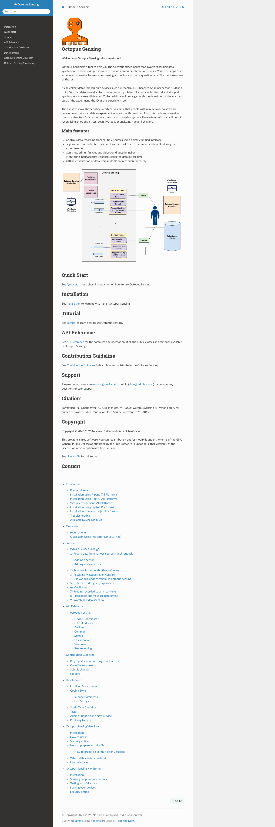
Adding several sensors (88, 564)
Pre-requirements (81, 490)
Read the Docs (125, 820)
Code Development (82, 665)
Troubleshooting (80, 515)
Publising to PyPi (80, 720)
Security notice (79, 741)
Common (80, 631)
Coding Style (78, 690)
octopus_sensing (80, 612)
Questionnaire (83, 640)
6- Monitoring (78, 587)
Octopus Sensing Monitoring (19, 63)
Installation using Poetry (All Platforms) (94, 498)
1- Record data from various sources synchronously (101, 553)
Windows (80, 644)
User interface (79, 762)
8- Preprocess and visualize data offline (94, 595)
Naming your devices (83, 787)
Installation (10, 26)
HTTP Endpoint (83, 623)
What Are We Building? (84, 549)
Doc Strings (81, 701)
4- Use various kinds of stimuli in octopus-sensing (100, 579)
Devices (79, 627)
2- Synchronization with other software (94, 570)
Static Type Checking (83, 707)
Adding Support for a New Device (91, 716)
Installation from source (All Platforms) (94, 511)
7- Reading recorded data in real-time (93, 591)
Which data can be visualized (88, 758)
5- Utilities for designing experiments (93, 583)
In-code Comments (86, 697)
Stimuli (78, 635)
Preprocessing (83, 648)
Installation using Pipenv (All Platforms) (94, 494)
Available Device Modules (86, 520)
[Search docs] (26, 11)
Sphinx (79, 820)
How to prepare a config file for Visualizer (99, 751)
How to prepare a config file (87, 745)
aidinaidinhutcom (141, 384)
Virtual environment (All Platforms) (91, 503)
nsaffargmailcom (104, 384)
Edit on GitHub (174, 7)
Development (11, 52)
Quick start (10, 32)
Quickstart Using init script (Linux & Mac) (95, 536)
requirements (78, 532)
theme (97, 820)
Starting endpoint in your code (89, 779)
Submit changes (80, 669)
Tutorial (8, 37)
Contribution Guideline (16, 47)
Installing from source (83, 686)
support (75, 673)
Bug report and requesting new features (94, 661)
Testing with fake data (83, 783)
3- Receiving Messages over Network (92, 574)
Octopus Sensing (28, 4)
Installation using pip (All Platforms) (92, 507)
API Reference (11, 42)
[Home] (63, 6)
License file (73, 456)
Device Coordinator (86, 619)
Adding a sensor (84, 560)
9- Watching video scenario (87, 600)
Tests (73, 711)
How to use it (78, 737)
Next (177, 801)
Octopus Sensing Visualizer (18, 58)
